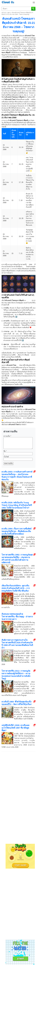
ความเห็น (7, 436)
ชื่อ (5, 451)
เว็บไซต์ (6, 457)
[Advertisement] (20, 810)
